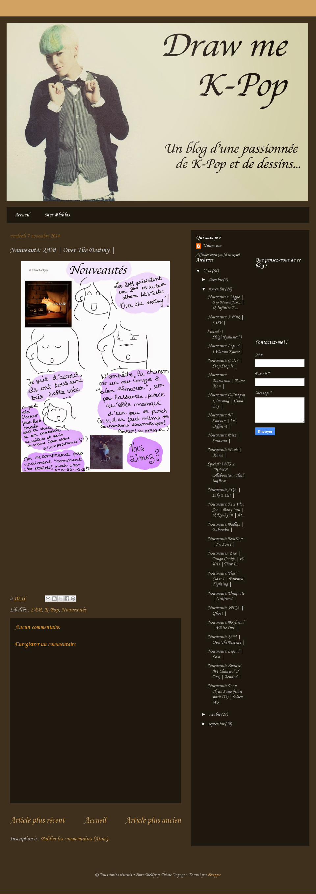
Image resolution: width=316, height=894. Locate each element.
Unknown (211, 245)
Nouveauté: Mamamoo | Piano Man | (226, 381)
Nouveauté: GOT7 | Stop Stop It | (224, 363)
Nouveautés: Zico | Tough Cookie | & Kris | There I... (225, 559)
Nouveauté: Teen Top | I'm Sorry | (224, 541)
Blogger (214, 875)
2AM (36, 610)
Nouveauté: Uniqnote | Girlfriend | (225, 596)
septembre (216, 724)
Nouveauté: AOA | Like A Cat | (223, 492)
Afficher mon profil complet (218, 254)
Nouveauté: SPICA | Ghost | (225, 611)
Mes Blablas (57, 215)
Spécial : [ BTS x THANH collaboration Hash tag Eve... (225, 472)
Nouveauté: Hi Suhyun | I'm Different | (221, 421)
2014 (207, 271)
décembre (215, 279)
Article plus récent (37, 820)
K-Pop (51, 610)
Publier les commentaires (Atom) (74, 839)
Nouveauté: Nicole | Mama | (224, 452)
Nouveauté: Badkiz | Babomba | (225, 527)
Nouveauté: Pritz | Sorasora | (223, 438)
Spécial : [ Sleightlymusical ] (224, 334)
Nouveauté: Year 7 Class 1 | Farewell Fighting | (225, 579)
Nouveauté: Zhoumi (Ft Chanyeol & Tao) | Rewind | (224, 671)
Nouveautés (73, 610)
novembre (216, 289)
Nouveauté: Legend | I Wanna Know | (225, 349)
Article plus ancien (153, 820)
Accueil (21, 215)
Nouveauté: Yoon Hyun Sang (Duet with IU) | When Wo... (225, 694)
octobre (214, 714)
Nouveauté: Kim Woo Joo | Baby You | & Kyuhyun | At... (226, 510)
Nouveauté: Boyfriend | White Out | (225, 625)
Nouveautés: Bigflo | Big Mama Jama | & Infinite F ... (225, 303)
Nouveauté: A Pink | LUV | (225, 320)
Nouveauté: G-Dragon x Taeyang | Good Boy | (226, 401)
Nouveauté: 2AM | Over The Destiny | (226, 639)
